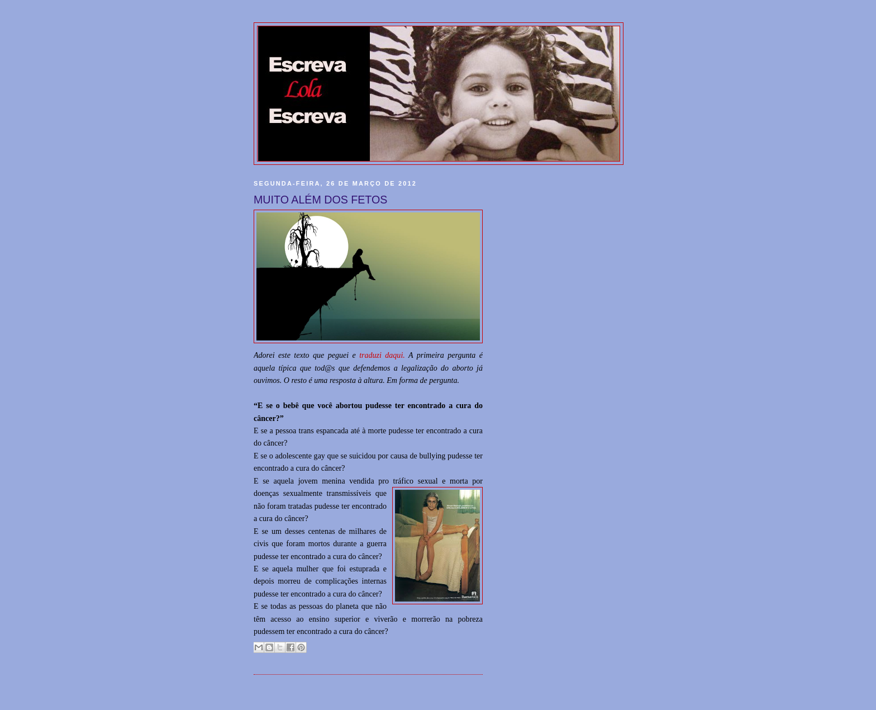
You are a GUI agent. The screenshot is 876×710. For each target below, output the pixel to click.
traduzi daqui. (382, 355)
